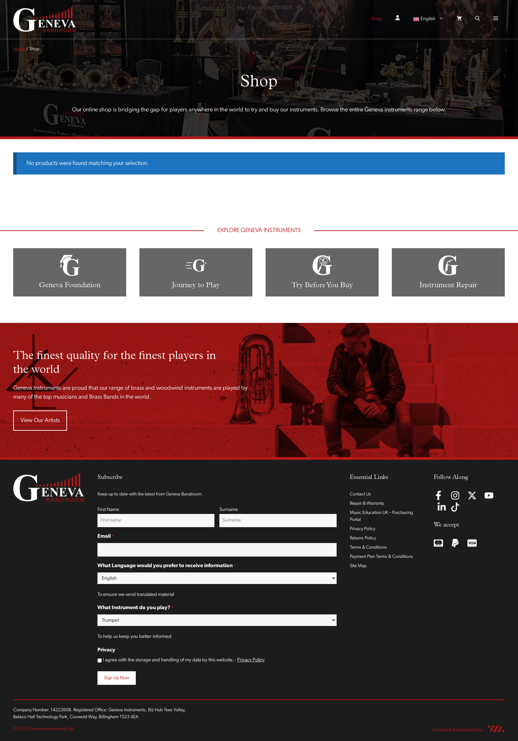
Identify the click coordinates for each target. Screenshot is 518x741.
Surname (228, 509)
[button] (477, 19)
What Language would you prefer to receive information (166, 566)
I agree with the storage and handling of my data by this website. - (184, 660)
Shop (376, 19)
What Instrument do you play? (135, 608)
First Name (108, 509)
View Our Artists (40, 420)
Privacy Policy (251, 660)
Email (105, 536)
